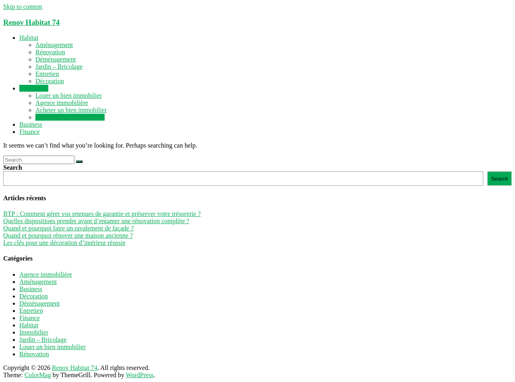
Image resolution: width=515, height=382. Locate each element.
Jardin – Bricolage (58, 66)
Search (12, 167)
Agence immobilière (61, 102)
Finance (29, 131)
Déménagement (55, 59)
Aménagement (54, 44)
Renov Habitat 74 (31, 22)
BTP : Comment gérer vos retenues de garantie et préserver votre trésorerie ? (102, 213)
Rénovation (50, 52)
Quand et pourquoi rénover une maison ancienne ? (68, 235)
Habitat (28, 37)
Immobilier (33, 88)
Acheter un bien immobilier (71, 110)
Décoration (49, 81)
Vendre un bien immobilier (70, 117)
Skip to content (22, 6)
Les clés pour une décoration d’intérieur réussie (64, 242)
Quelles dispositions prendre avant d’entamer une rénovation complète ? (96, 221)
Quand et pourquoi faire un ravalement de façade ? (68, 228)
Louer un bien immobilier (68, 95)
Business (30, 124)
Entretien (47, 73)
